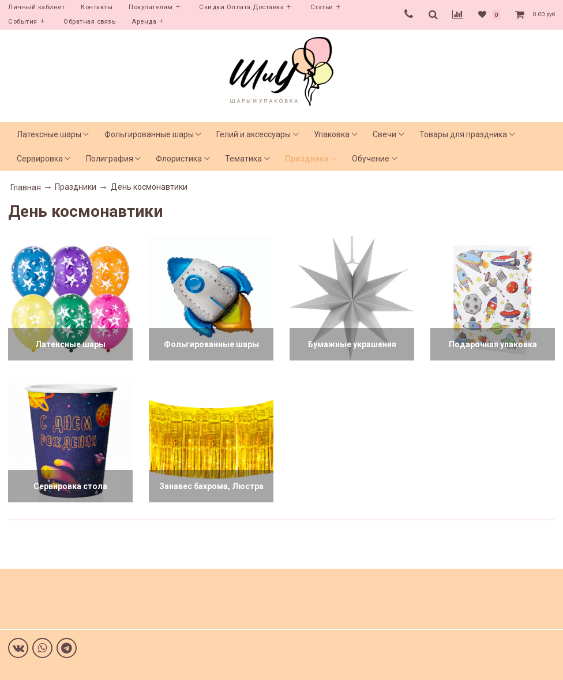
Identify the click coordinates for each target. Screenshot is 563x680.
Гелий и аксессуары (253, 134)
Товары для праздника (463, 134)
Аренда (144, 21)
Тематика (243, 158)
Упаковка (332, 134)
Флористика (179, 158)
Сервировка (40, 158)
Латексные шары (49, 134)
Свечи (384, 134)
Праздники (307, 158)
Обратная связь (89, 21)
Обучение (370, 158)
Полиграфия (109, 158)
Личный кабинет (36, 7)
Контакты (96, 7)
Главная (25, 187)
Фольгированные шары (149, 134)
